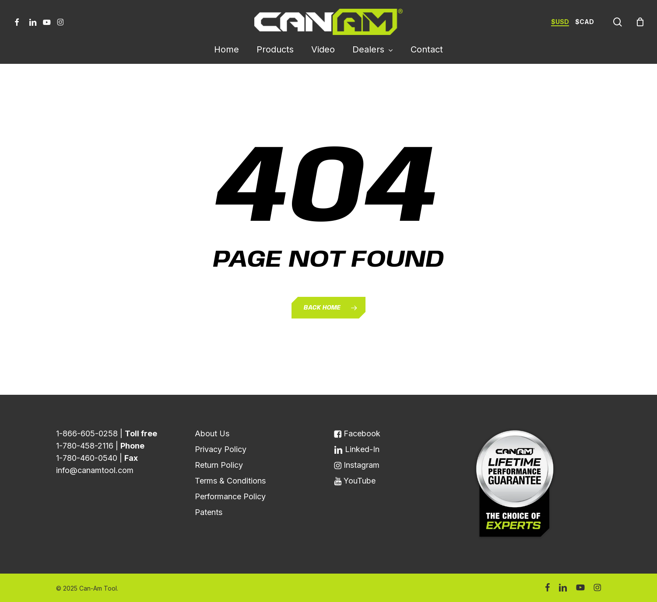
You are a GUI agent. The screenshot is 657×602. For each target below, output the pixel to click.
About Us (212, 433)
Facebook (357, 433)
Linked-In (356, 449)
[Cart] (640, 22)
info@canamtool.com (95, 470)
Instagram (356, 465)
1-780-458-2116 (84, 445)
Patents (208, 512)
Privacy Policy (220, 449)
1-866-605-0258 (87, 433)
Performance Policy (230, 496)
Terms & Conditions (230, 480)
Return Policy (219, 465)
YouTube (355, 480)
